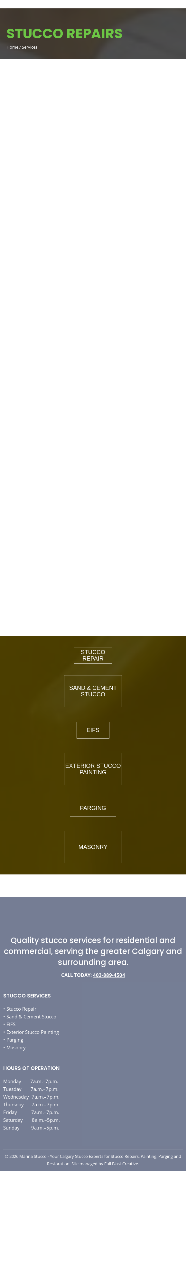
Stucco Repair (21, 1009)
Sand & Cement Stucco (31, 1016)
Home (12, 47)
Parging (14, 1039)
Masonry (16, 1047)
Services (29, 47)
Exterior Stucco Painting (32, 1032)
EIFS (10, 1024)
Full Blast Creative (121, 1164)
